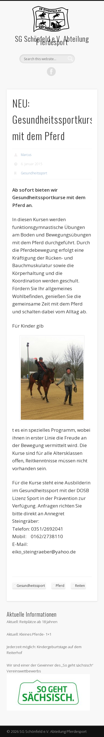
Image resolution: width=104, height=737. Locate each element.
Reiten (80, 585)
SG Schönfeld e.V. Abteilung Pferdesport (52, 40)
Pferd (60, 585)
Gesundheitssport (34, 173)
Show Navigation (84, 55)
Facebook (51, 71)
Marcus (26, 154)
